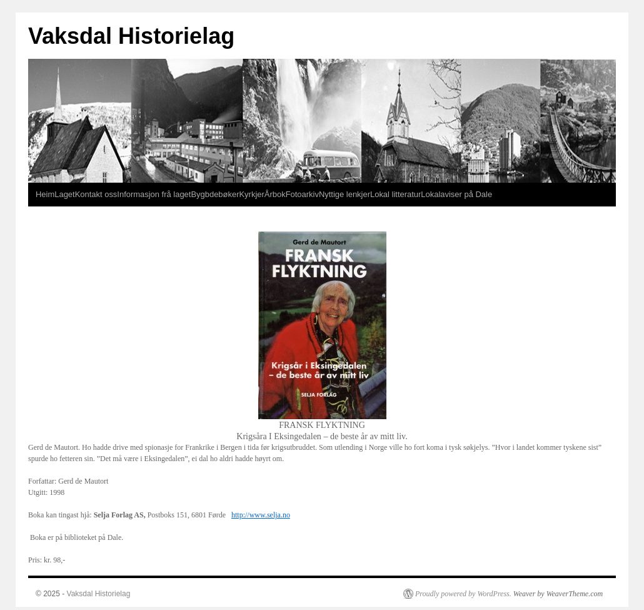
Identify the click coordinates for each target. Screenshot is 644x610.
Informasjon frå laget (154, 194)
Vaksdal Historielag (131, 36)
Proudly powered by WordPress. (463, 593)
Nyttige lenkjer (344, 194)
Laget (64, 194)
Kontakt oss (96, 194)
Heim (45, 194)
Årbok (275, 194)
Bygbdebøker (215, 194)
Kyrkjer (251, 194)
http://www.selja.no (260, 515)
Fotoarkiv (302, 194)
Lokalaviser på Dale (456, 194)
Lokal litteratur (395, 194)
